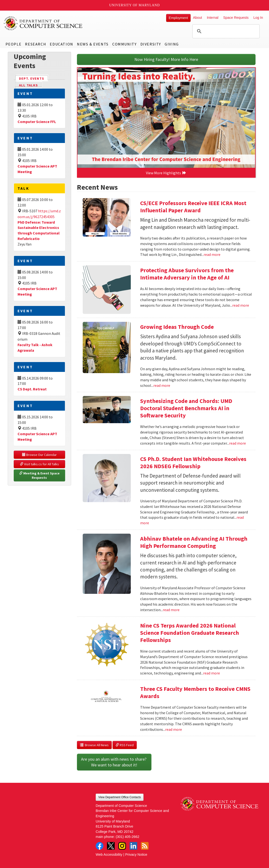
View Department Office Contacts (119, 797)
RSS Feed (125, 745)
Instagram (122, 846)
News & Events (93, 44)
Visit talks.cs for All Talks (39, 464)
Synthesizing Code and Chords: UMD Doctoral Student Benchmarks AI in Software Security (186, 408)
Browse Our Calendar (39, 455)
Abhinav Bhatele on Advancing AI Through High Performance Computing (193, 542)
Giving (172, 44)
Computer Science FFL (37, 121)
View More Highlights (166, 172)
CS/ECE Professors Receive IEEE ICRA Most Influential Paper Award (193, 206)
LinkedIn (133, 846)
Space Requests (236, 17)
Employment (178, 18)
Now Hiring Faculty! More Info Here (166, 59)
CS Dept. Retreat (32, 389)
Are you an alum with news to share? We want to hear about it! (114, 762)
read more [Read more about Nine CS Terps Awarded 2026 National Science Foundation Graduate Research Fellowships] (211, 673)
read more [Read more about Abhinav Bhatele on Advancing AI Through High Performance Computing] (171, 609)
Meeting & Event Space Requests (39, 475)
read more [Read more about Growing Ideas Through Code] (161, 385)
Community (124, 44)
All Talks (28, 85)
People (14, 44)
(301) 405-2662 (127, 837)
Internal (212, 17)
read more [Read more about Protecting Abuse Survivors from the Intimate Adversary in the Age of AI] (240, 305)
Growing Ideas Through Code (177, 326)
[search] (225, 31)
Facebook (99, 846)
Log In (258, 17)
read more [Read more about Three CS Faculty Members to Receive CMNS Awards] (173, 729)
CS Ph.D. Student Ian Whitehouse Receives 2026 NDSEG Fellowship (193, 462)
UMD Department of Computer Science (43, 23)
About (197, 17)
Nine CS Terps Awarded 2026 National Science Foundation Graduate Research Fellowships (189, 633)
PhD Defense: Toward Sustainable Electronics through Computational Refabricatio (39, 230)
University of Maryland (134, 5)
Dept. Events (33, 78)
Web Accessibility (109, 854)
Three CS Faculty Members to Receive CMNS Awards (195, 692)
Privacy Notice (136, 854)
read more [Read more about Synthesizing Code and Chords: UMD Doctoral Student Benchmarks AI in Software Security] (237, 443)
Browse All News (94, 745)
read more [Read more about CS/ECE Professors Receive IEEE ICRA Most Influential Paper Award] (212, 254)
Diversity (150, 44)
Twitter (111, 846)
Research (35, 44)
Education (61, 44)
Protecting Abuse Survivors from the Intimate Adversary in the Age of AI (187, 273)
